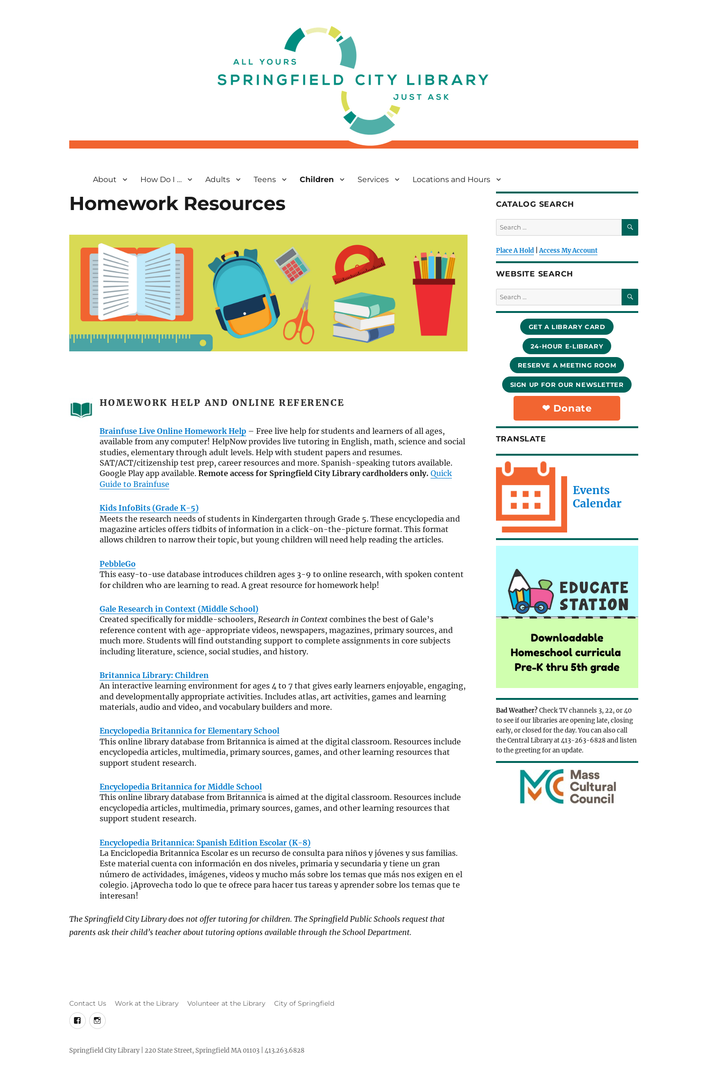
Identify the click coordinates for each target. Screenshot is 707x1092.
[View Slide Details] (567, 617)
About (105, 179)
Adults (217, 179)
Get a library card (567, 326)
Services (373, 179)
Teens (265, 179)
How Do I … (161, 179)
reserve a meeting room (567, 365)
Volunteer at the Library (226, 1003)
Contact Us (87, 1003)
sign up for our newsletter (567, 384)
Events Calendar (597, 496)
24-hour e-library (567, 346)
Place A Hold (515, 251)
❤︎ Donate (567, 408)
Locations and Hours (451, 179)
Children (317, 179)
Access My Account (568, 251)
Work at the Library (147, 1003)
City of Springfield (304, 1003)
